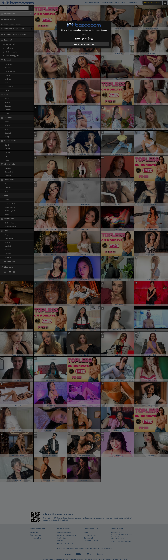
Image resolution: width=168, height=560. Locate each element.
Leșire (84, 34)
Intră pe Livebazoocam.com (84, 44)
